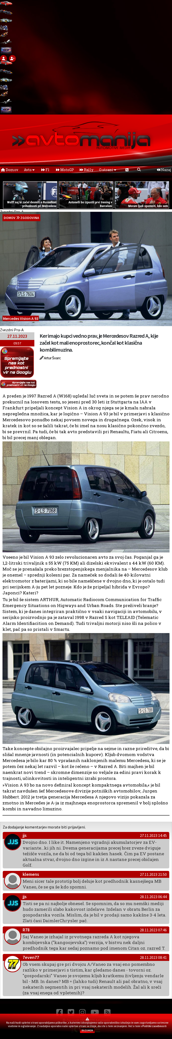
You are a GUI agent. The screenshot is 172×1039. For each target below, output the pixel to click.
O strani (107, 169)
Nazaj (164, 169)
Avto (29, 169)
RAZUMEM (87, 1030)
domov (9, 217)
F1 (45, 169)
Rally (86, 169)
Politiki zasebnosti (154, 1026)
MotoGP (65, 169)
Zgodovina (29, 217)
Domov (9, 169)
